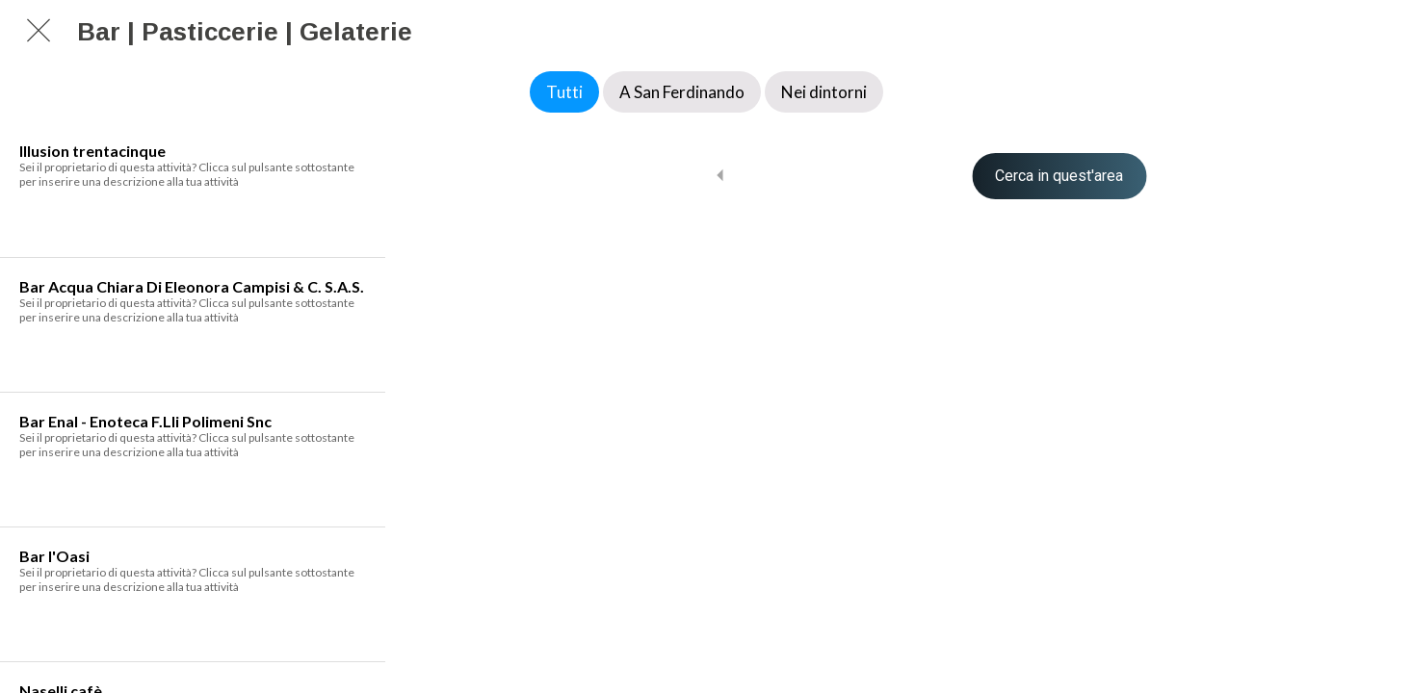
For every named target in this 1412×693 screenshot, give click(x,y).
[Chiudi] (38, 30)
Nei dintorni (824, 92)
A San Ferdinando (682, 92)
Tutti (564, 92)
